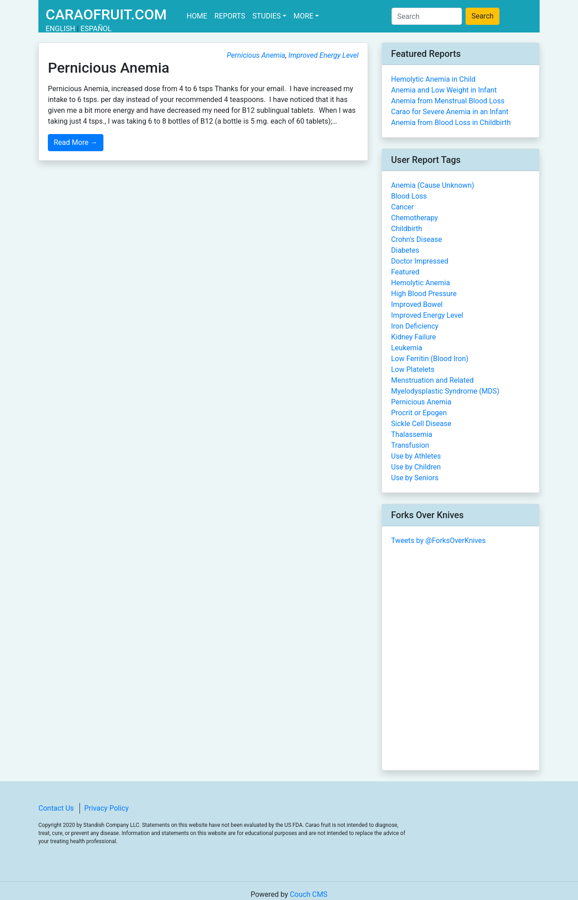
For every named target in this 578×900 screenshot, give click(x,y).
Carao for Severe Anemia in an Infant (449, 111)
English (60, 28)
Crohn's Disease (416, 239)
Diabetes (405, 250)
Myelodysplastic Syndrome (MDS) (445, 391)
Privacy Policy (106, 808)
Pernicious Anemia (256, 55)
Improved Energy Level (324, 55)
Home (198, 15)
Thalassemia (411, 434)
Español (96, 28)
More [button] (303, 16)
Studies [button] (266, 16)
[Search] (427, 16)
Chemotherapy (414, 217)
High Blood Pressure (424, 293)
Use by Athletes (416, 456)
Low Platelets (412, 369)
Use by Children (416, 467)
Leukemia (406, 347)
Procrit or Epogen (419, 412)
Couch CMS (308, 894)
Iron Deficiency (414, 326)
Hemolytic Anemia (420, 282)
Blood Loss (409, 196)
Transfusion (410, 445)
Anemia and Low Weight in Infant (444, 90)
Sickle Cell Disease (421, 423)
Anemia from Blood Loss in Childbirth (451, 122)
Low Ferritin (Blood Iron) (429, 358)
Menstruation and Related (432, 380)
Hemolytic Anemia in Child (433, 79)
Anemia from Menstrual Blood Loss (447, 101)
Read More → (76, 142)
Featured (405, 272)
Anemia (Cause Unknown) (432, 185)
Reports (229, 16)
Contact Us (56, 808)
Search (482, 16)
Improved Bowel (417, 304)
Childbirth (406, 228)
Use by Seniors (414, 477)
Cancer (402, 207)
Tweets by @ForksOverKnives (438, 540)
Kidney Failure (413, 337)
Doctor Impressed (419, 261)
